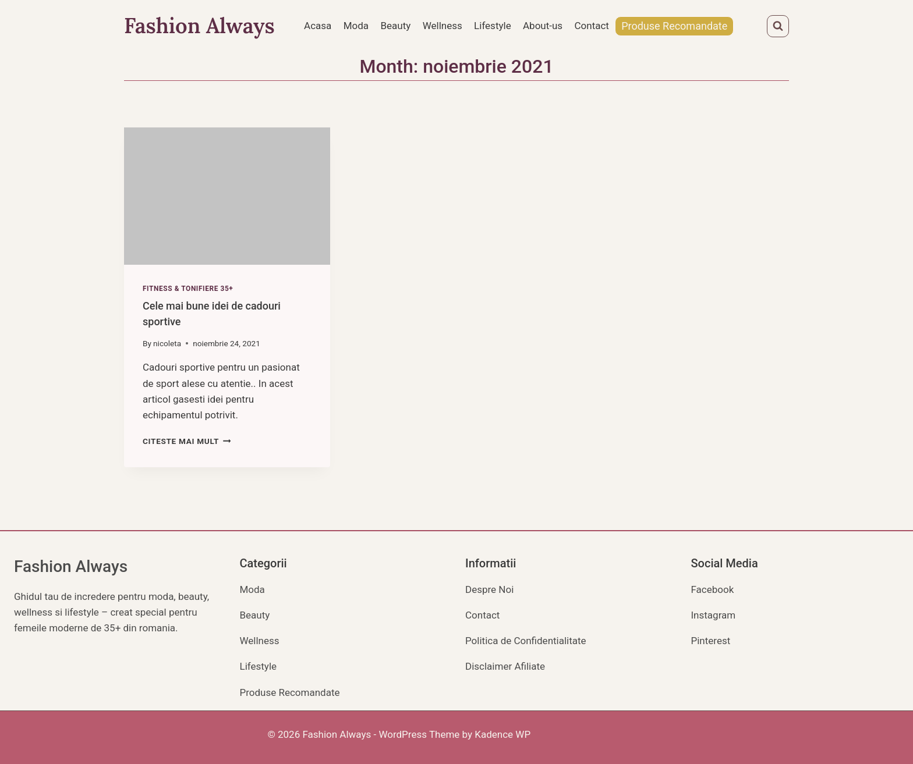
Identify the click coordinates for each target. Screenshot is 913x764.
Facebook (712, 589)
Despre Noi (489, 589)
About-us (542, 25)
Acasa (317, 25)
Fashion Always (71, 566)
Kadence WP (502, 734)
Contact (592, 25)
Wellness (442, 25)
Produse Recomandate (674, 26)
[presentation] (227, 196)
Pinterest (711, 640)
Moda (356, 25)
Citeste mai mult (187, 441)
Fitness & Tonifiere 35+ (188, 289)
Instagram (713, 615)
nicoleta (167, 343)
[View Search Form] (778, 26)
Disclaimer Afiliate (505, 666)
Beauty (395, 25)
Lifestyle (492, 25)
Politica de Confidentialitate (525, 640)
